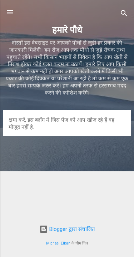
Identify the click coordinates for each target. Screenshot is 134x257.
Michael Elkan (58, 243)
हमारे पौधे (67, 30)
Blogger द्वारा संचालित (67, 229)
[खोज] (124, 14)
